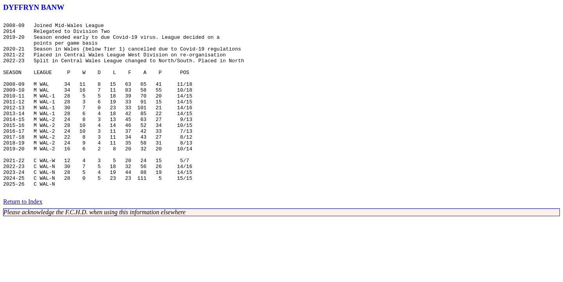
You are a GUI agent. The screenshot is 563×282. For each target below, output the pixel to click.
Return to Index (22, 236)
